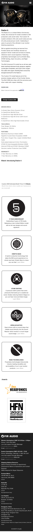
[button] (9, 99)
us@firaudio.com (10, 448)
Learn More (20, 262)
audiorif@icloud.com (7, 457)
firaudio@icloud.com (7, 446)
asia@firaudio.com (10, 459)
